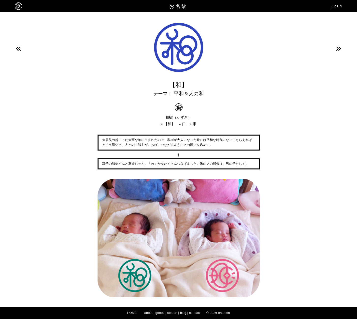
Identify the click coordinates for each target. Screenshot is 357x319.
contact (194, 313)
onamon (224, 313)
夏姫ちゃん (136, 164)
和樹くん (118, 164)
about (148, 313)
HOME (132, 313)
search (172, 313)
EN (339, 6)
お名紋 (178, 6)
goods (160, 313)
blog (183, 313)
